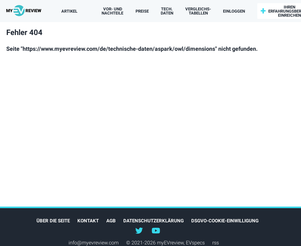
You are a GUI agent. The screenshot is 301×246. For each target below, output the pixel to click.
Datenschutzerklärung (153, 221)
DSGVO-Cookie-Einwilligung (225, 221)
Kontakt (88, 221)
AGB (111, 221)
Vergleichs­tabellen (198, 11)
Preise (142, 11)
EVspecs (195, 243)
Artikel (69, 11)
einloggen (234, 11)
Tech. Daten (167, 11)
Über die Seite (53, 221)
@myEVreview (139, 230)
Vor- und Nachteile (112, 11)
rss (215, 243)
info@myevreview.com (94, 243)
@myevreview (156, 230)
